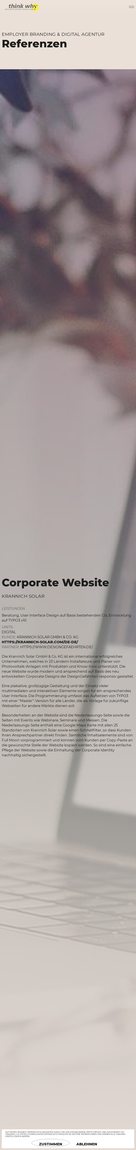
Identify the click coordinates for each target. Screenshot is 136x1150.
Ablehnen (86, 1144)
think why (22, 6)
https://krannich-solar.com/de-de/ (40, 642)
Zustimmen (50, 1144)
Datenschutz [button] (51, 1134)
